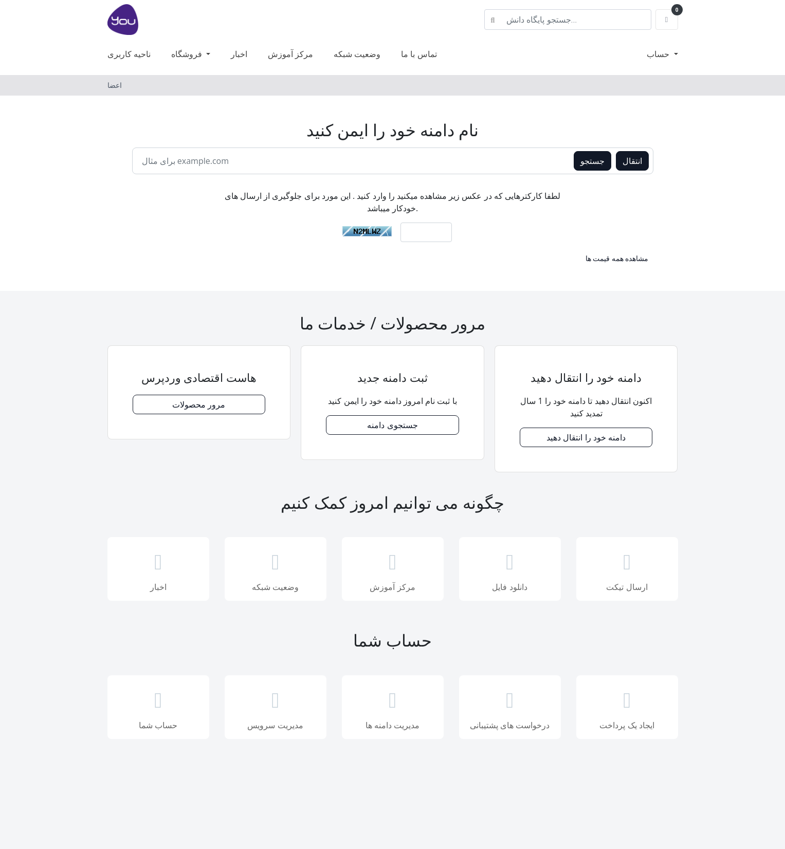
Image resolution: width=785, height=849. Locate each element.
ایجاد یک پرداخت (627, 708)
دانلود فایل (510, 570)
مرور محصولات (198, 404)
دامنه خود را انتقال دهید (586, 437)
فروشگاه (187, 54)
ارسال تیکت (627, 570)
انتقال (632, 161)
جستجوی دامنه (392, 425)
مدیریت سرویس (275, 708)
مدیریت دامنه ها (393, 708)
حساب (659, 54)
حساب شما (158, 708)
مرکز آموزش (290, 54)
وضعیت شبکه (357, 54)
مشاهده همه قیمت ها (617, 258)
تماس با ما (418, 54)
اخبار (239, 54)
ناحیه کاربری (129, 54)
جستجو (592, 161)
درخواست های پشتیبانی (510, 708)
